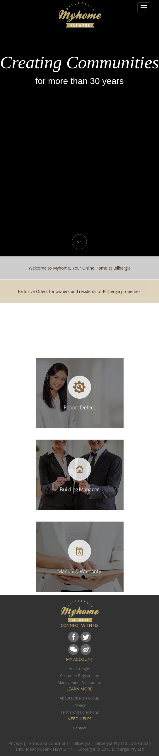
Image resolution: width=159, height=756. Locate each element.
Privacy (15, 743)
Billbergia (81, 743)
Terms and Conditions (48, 743)
